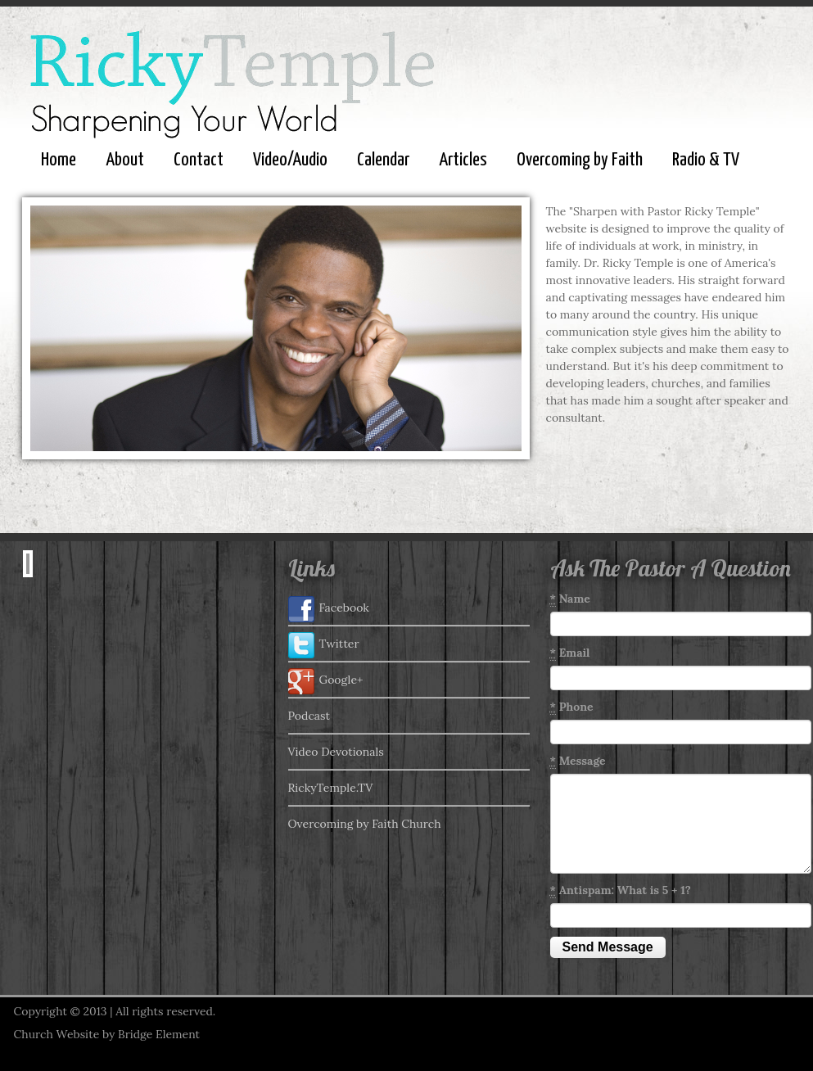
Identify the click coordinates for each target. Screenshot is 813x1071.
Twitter (323, 645)
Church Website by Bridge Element (107, 1034)
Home (58, 160)
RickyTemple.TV (330, 787)
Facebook (328, 609)
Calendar (383, 160)
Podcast (309, 715)
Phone (572, 707)
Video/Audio (290, 160)
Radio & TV (705, 160)
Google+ (326, 681)
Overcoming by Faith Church (364, 823)
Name (570, 599)
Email (570, 653)
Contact (199, 160)
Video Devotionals (336, 751)
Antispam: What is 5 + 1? (620, 890)
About (125, 160)
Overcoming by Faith (580, 160)
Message (578, 761)
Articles (463, 160)
